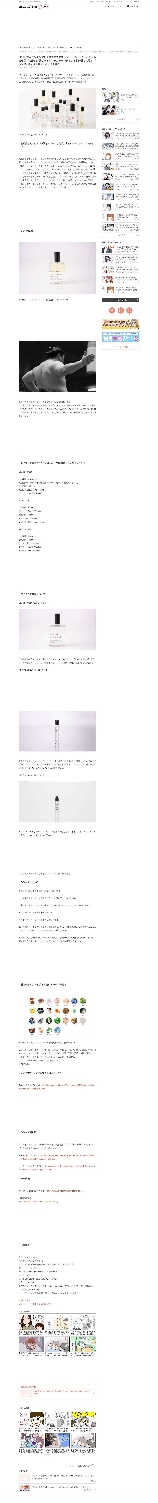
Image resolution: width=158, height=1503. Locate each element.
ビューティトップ (27, 47)
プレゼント (126, 1)
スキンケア (40, 47)
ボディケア (50, 47)
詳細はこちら (25, 1300)
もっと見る (120, 119)
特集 (104, 89)
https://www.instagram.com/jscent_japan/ (65, 1191)
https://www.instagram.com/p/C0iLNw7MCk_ (38, 1201)
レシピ (103, 1)
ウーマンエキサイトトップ (114, 6)
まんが (116, 1)
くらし (97, 1)
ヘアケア (71, 47)
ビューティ (109, 1)
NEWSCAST (34, 68)
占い (120, 1)
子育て (92, 1)
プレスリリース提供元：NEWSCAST (35, 1304)
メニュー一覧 (135, 1)
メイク (79, 47)
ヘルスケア (61, 47)
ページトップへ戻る (121, 347)
